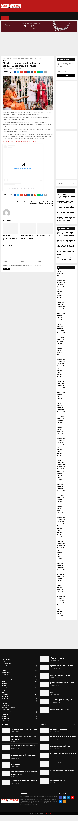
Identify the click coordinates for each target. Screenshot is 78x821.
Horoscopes (5, 691)
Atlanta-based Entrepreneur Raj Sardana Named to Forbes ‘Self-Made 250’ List (63, 743)
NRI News (6, 16)
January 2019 (60, 468)
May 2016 (59, 538)
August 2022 (60, 374)
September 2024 (61, 319)
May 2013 (59, 617)
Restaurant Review (74, 16)
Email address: (60, 75)
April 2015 (59, 567)
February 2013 (60, 624)
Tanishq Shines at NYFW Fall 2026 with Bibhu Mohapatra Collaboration (61, 672)
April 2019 (59, 461)
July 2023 (59, 350)
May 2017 (59, 512)
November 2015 (61, 551)
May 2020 (59, 433)
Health (29, 16)
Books (25, 16)
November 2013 (61, 604)
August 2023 (60, 347)
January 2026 (60, 284)
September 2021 (61, 398)
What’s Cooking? (53, 16)
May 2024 (59, 328)
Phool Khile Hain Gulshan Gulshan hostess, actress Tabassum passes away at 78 (10, 244)
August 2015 (60, 558)
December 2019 (61, 444)
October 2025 (60, 290)
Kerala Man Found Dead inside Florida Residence (65, 259)
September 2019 (61, 450)
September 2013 (61, 608)
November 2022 (61, 367)
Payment (53, 3)
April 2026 (59, 277)
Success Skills (5, 711)
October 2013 (60, 606)
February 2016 (60, 545)
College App (57, 16)
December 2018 (61, 470)
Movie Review (5, 700)
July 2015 (59, 560)
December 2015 (61, 549)
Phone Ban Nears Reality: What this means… (23, 24)
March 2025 (60, 306)
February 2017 (60, 518)
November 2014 (61, 578)
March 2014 (60, 595)
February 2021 (60, 413)
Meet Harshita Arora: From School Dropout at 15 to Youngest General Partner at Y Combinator (63, 760)
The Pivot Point (48, 17)
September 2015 (61, 556)
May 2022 (59, 380)
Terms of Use (38, 3)
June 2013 (59, 615)
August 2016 (60, 532)
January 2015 (60, 573)
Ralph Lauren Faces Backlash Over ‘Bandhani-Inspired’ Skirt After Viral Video (62, 663)
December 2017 (61, 496)
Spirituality (4, 709)
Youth (3, 729)
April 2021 (59, 409)
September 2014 (61, 582)
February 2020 (60, 439)
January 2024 (60, 336)
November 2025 (61, 288)
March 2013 (60, 622)
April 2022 (59, 382)
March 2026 (60, 279)
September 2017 (61, 503)
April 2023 (59, 356)
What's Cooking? (6, 726)
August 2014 (60, 584)
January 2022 (60, 389)
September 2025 (61, 292)
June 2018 (59, 483)
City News (2, 16)
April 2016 (59, 540)
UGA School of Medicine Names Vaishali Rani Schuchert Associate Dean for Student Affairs (23, 752)
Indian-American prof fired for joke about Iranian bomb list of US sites (66, 253)
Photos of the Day (7, 685)
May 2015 (59, 564)
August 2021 (60, 400)
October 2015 (60, 553)
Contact (59, 3)
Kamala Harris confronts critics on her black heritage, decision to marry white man (65, 265)
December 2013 (61, 602)
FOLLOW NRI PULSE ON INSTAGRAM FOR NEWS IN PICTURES (19, 147)
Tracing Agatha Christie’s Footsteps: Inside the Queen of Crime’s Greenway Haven (65, 240)
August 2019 (60, 453)
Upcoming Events (6, 722)
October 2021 (60, 396)
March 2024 (60, 332)
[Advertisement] (39, 50)
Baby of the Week (6, 665)
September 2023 (61, 345)
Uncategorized (5, 720)
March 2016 (60, 543)
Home (25, 3)
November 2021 (61, 393)
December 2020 (61, 418)
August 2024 (60, 321)
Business (10, 16)
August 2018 (60, 479)
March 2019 (60, 464)
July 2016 (59, 534)
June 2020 (59, 431)
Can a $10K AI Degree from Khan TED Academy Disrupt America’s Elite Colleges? (62, 735)
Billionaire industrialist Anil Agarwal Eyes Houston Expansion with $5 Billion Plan (61, 752)
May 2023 (59, 354)
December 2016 (61, 523)
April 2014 (59, 593)
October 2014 (60, 580)
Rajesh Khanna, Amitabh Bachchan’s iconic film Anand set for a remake (26, 243)
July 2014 (59, 586)
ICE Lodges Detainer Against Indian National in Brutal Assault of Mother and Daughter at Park (66, 202)
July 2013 (59, 613)
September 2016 (61, 529)
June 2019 (59, 457)
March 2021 (60, 411)
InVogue (40, 16)
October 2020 (60, 422)
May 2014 (59, 591)
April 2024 (59, 330)
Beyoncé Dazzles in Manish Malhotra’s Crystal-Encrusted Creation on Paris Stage (62, 714)
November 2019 (61, 446)
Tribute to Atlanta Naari (7, 718)
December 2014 (61, 575)
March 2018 (60, 490)
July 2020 (59, 429)
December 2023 (61, 339)
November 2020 (61, 420)
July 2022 (59, 376)
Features (15, 16)
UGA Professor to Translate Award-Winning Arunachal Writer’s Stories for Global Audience (66, 246)
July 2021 (59, 402)
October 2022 (60, 369)
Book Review (5, 671)
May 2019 (59, 459)
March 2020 (60, 437)
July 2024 (59, 323)
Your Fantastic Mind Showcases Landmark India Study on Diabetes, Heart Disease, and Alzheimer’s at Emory (24, 779)
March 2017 (60, 516)
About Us (30, 3)
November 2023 (61, 341)
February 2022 (60, 387)
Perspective (39, 9)
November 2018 (61, 472)
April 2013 (59, 619)
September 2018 (61, 477)
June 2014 (59, 589)
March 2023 (60, 358)
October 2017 (60, 501)
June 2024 (59, 325)
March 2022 (60, 385)
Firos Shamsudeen (61, 257)
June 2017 (59, 510)
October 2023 (60, 343)
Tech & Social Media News (8, 713)
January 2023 (60, 363)
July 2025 (59, 297)
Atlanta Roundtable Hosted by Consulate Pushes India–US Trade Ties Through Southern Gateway (65, 213)
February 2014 (60, 597)
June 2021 (59, 404)
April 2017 (59, 514)
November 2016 (61, 525)
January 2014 (60, 600)
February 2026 (60, 282)
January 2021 (60, 415)
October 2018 (60, 475)
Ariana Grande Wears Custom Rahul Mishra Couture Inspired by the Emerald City (61, 680)
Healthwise (4, 689)
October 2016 (60, 527)
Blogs (3, 667)
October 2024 (60, 317)
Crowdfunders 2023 (29, 9)
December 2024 (61, 312)
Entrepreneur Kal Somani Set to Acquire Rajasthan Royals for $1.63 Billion (60, 785)
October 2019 (60, 448)
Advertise (46, 3)
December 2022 (61, 365)
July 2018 (59, 481)
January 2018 (60, 494)
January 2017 (60, 521)
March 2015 (60, 569)
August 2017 (60, 505)
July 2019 (59, 455)
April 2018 (59, 488)
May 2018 (59, 485)
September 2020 (61, 424)
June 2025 (59, 299)
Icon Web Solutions (47, 819)
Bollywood (68, 16)
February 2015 (60, 571)
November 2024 (61, 314)
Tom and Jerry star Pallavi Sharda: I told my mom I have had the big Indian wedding (41, 209)
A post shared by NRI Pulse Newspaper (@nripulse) (23, 194)
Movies (44, 16)
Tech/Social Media (62, 16)
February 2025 (60, 308)
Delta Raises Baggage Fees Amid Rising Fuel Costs (63, 768)
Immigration (34, 16)
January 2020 (60, 442)
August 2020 (60, 426)
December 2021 (61, 391)
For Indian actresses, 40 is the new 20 (14, 208)
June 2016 (59, 536)
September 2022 (61, 371)
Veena (5, 74)
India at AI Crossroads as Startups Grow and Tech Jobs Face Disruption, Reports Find (62, 777)
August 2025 (60, 295)
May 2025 (59, 301)
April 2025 (59, 303)
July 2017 (59, 507)
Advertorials (5, 663)
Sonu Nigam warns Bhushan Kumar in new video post (45, 242)
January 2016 (60, 547)
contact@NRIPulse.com (31, 813)
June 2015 (59, 562)
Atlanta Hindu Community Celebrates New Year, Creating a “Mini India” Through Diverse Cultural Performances (24, 744)
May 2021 (59, 407)
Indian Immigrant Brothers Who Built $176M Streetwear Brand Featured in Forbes (62, 706)
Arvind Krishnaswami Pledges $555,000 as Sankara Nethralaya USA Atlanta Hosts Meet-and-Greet (23, 762)
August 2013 (60, 611)
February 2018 (60, 492)
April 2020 (59, 435)
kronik (58, 251)
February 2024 (60, 334)
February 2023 (60, 360)
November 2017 (61, 499)
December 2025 (61, 286)
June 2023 (59, 352)
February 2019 (60, 466)
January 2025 (60, 310)
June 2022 (59, 378)
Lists (3, 698)
